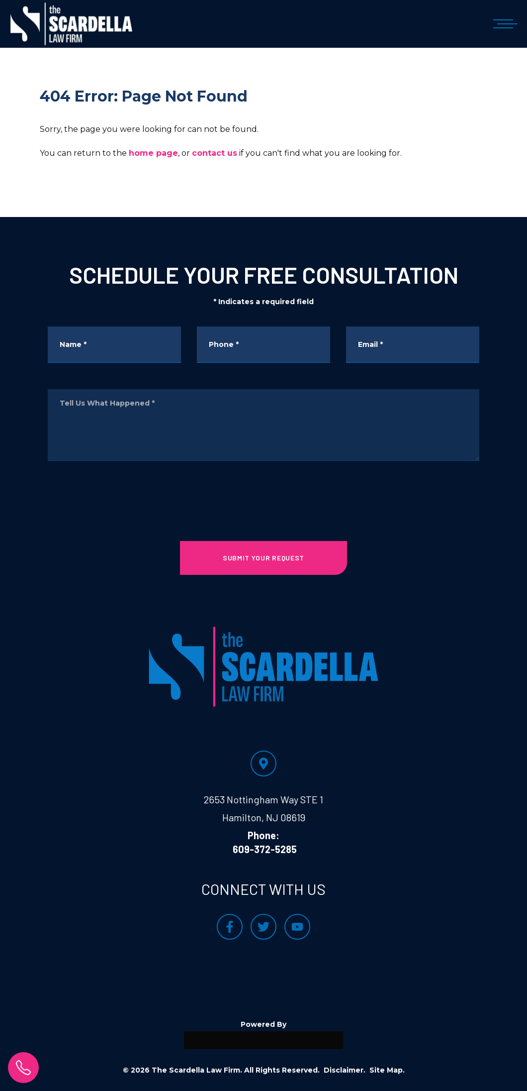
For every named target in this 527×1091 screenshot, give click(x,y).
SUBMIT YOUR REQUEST (263, 557)
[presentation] (263, 493)
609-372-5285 (265, 849)
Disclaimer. (344, 1070)
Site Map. (387, 1070)
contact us (214, 153)
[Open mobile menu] (503, 24)
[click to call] (23, 1067)
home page (153, 153)
